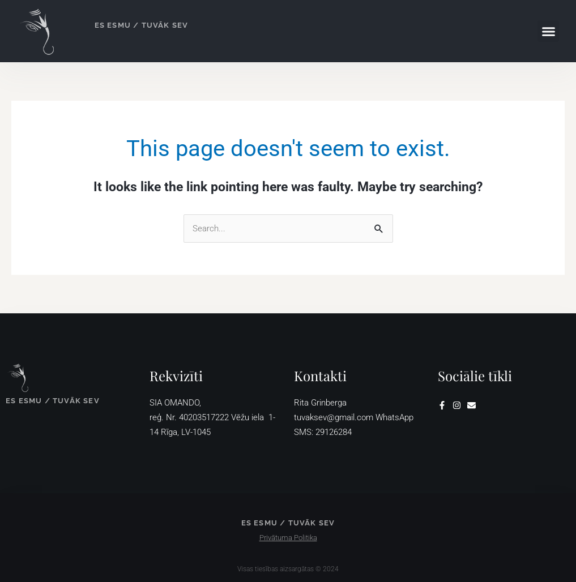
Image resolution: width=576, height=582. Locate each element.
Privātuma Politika (288, 537)
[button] (548, 31)
